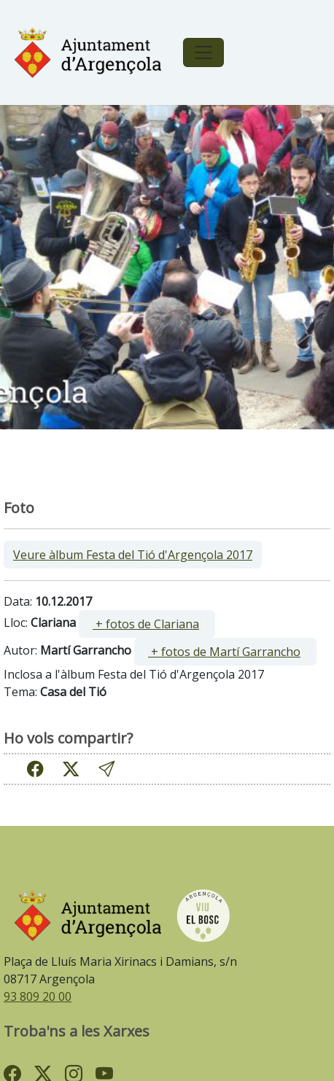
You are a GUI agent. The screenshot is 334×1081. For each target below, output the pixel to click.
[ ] (147, 624)
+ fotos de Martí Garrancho (224, 652)
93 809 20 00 (37, 996)
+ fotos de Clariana (146, 624)
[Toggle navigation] (203, 52)
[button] (106, 768)
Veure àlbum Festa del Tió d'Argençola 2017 (132, 555)
